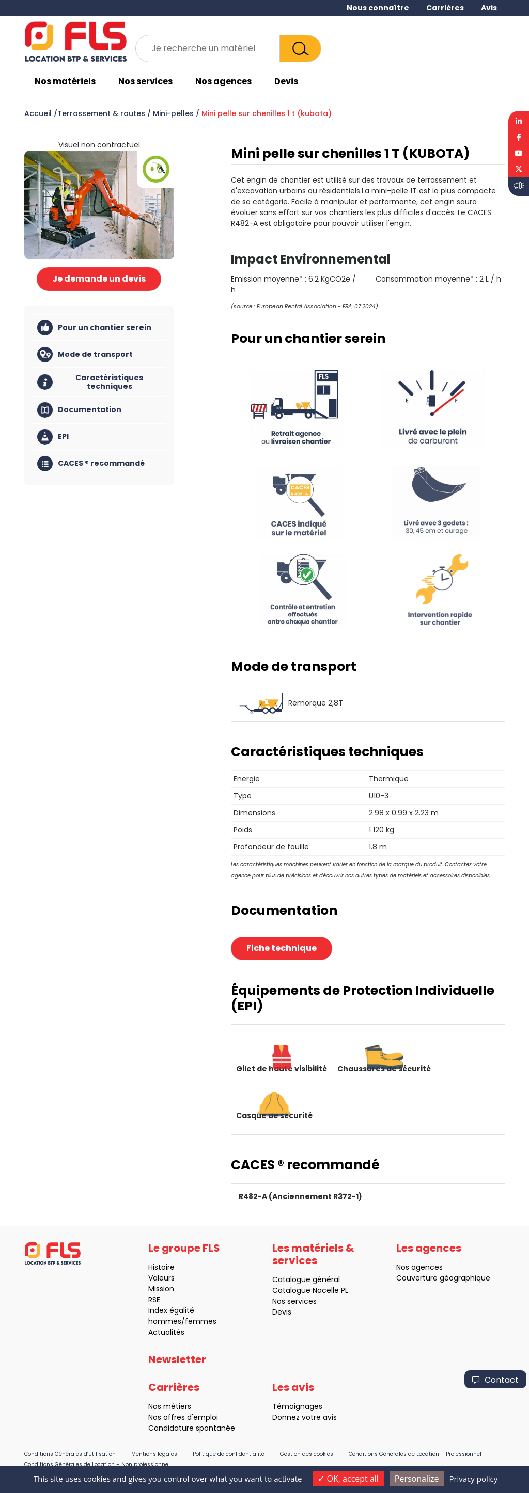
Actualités (151, 1332)
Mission (146, 1289)
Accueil (38, 113)
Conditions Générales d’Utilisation (70, 1454)
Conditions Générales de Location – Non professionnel (97, 1464)
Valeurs (146, 1278)
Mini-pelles (173, 113)
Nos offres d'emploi (168, 1417)
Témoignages (282, 1406)
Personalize (417, 1478)
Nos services (145, 81)
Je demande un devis (99, 279)
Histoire (146, 1267)
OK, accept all (348, 1478)
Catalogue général (291, 1279)
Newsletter (177, 1375)
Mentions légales (154, 1454)
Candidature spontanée (176, 1428)
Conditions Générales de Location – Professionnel (415, 1454)
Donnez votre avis (289, 1417)
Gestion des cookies (306, 1454)
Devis (286, 81)
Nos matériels (65, 81)
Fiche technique (281, 948)
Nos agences (223, 81)
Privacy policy (473, 1478)
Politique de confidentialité (228, 1454)
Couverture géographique (428, 1278)
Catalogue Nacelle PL (295, 1290)
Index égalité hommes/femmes (167, 1315)
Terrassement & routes (101, 113)
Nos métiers (154, 1406)
